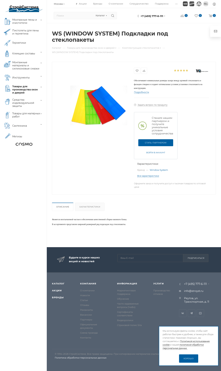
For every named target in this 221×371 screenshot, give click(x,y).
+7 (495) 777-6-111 (152, 16)
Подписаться (196, 258)
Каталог (58, 283)
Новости (85, 295)
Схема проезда (89, 332)
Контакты (85, 337)
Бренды (58, 297)
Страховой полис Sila (129, 325)
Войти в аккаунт (155, 152)
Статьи (84, 300)
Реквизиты (86, 309)
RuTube (200, 313)
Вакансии (86, 314)
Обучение (123, 298)
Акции (57, 290)
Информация (127, 283)
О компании (87, 290)
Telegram (191, 313)
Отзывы (84, 305)
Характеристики (89, 207)
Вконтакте (182, 313)
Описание (62, 207)
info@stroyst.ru (193, 291)
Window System (159, 170)
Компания (88, 283)
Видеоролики (125, 320)
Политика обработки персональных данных (81, 357)
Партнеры (86, 319)
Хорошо (189, 358)
